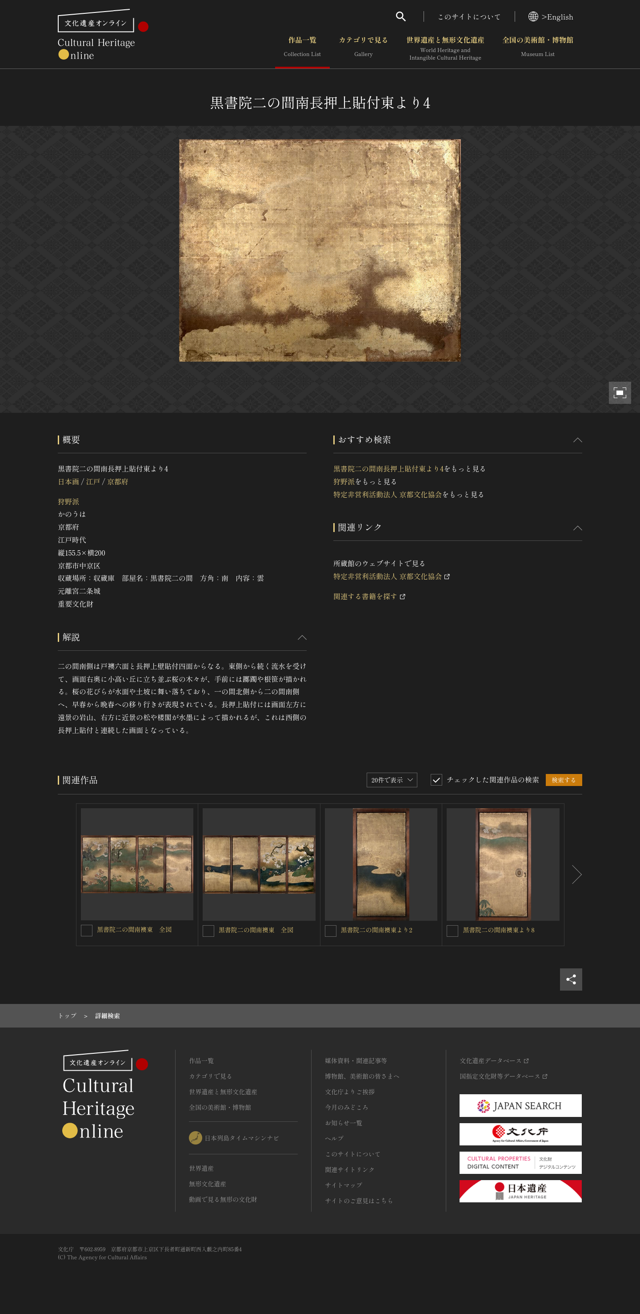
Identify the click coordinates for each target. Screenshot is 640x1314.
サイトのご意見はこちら (359, 1200)
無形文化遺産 (207, 1183)
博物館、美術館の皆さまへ (362, 1076)
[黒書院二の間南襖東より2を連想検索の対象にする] (330, 931)
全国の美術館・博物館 (537, 48)
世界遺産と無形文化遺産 (445, 48)
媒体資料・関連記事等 (356, 1060)
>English (550, 16)
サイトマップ (343, 1185)
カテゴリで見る (363, 48)
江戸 (93, 481)
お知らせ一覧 (343, 1122)
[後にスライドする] (573, 875)
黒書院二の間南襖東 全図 (134, 929)
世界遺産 (201, 1168)
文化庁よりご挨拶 (350, 1091)
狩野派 (68, 501)
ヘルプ (334, 1138)
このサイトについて (469, 16)
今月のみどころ (346, 1107)
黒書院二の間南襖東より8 (499, 929)
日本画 (68, 481)
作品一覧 (302, 48)
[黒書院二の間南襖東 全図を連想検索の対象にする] (86, 930)
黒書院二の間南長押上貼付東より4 (388, 468)
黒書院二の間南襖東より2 (376, 929)
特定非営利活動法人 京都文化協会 (387, 494)
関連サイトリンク (350, 1169)
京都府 (117, 481)
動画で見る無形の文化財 (223, 1199)
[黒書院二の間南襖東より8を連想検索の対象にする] (452, 931)
